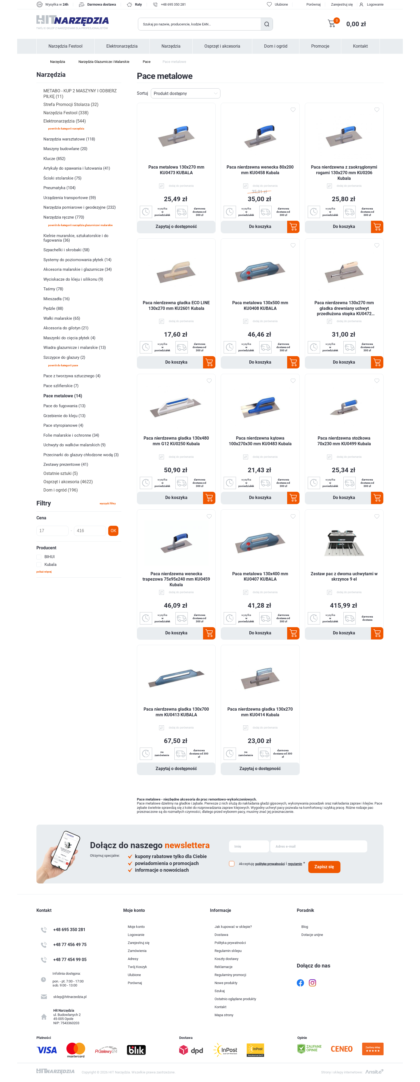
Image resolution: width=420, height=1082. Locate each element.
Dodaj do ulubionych (293, 110)
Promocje (320, 46)
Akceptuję (246, 864)
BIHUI (49, 556)
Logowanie (375, 4)
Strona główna (39, 61)
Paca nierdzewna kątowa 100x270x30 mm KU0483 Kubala (260, 441)
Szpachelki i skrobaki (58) (66, 249)
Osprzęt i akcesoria (222, 46)
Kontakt (360, 46)
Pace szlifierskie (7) (60, 385)
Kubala (50, 564)
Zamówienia (137, 951)
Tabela (372, 93)
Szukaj (267, 24)
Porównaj (313, 4)
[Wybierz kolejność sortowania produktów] (185, 93)
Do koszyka (260, 226)
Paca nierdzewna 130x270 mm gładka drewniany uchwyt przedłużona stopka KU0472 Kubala (344, 308)
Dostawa (221, 935)
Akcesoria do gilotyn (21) (65, 328)
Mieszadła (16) (56, 298)
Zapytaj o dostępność (176, 226)
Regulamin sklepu (228, 951)
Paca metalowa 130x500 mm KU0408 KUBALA (260, 305)
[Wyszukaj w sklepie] (199, 24)
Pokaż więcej (44, 571)
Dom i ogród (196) (60, 490)
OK (113, 530)
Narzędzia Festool (65, 46)
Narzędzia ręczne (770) (63, 217)
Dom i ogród (275, 46)
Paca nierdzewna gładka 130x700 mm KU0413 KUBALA (176, 712)
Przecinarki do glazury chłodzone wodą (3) (81, 454)
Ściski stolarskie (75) (62, 178)
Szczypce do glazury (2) (64, 357)
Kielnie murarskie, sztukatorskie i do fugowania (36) (75, 238)
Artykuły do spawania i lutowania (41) (76, 168)
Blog (304, 927)
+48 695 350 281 (173, 4)
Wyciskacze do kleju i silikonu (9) (73, 279)
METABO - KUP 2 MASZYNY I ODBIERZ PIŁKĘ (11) (80, 93)
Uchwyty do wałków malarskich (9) (74, 445)
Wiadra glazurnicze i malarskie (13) (74, 347)
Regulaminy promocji (230, 975)
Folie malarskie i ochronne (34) (71, 435)
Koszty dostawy (226, 959)
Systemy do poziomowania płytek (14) (77, 259)
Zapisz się (324, 866)
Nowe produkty (226, 983)
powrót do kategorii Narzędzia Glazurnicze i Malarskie (80, 225)
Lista (381, 93)
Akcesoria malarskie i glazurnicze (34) (77, 269)
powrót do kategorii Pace (63, 365)
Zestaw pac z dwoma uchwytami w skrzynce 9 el (344, 576)
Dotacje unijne (312, 935)
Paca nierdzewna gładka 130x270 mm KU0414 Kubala (260, 712)
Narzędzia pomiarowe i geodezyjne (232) (79, 207)
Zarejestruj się (342, 4)
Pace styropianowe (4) (63, 425)
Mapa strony (224, 1015)
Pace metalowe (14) (62, 395)
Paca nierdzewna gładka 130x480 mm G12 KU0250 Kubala (176, 441)
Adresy (133, 959)
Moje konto (136, 927)
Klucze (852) (54, 158)
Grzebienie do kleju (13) (64, 415)
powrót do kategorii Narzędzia (66, 128)
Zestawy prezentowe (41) (65, 464)
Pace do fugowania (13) (64, 405)
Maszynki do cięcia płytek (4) (69, 338)
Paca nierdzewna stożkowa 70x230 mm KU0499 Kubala (344, 441)
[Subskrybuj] (249, 846)
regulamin (295, 864)
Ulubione (134, 975)
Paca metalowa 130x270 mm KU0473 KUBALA (176, 170)
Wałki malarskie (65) (61, 318)
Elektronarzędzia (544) (64, 121)
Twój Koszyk (137, 967)
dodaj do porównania (181, 185)
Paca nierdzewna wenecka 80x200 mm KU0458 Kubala (260, 170)
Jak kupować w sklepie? (233, 927)
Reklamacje (223, 967)
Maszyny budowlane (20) (65, 148)
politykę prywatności (270, 864)
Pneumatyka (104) (59, 187)
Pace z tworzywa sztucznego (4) (71, 376)
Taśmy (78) (53, 289)
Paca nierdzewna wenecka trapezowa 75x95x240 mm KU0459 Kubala (176, 579)
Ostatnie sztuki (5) (60, 473)
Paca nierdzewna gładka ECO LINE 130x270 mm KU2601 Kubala (176, 305)
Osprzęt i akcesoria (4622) (68, 481)
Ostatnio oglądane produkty (235, 999)
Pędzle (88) (53, 308)
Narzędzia (171, 46)
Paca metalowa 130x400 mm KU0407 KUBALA (260, 576)
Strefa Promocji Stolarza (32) (71, 104)
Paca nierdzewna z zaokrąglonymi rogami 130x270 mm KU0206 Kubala (344, 173)
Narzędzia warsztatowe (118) (69, 139)
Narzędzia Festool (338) (66, 112)
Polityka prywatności (230, 943)
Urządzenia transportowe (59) (69, 197)
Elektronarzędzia (122, 46)
